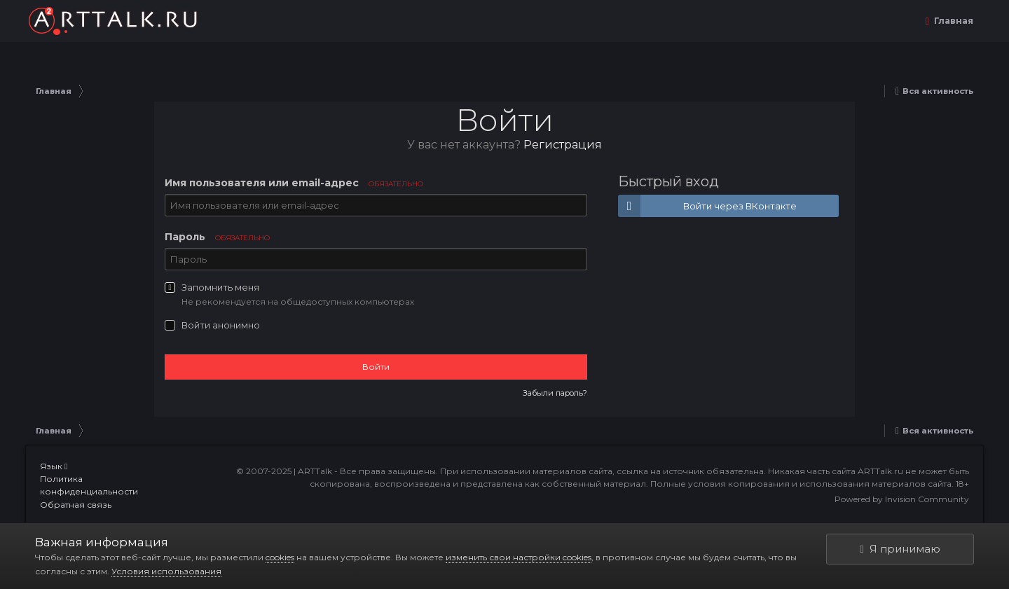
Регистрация (562, 144)
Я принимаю (900, 548)
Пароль (217, 236)
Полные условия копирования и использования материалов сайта (801, 483)
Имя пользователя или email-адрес (294, 182)
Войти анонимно (220, 325)
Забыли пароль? (555, 393)
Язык (53, 466)
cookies (280, 557)
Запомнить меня (220, 287)
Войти (376, 366)
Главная (952, 20)
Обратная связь (75, 504)
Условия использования (166, 571)
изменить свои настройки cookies (518, 557)
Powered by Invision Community (902, 499)
